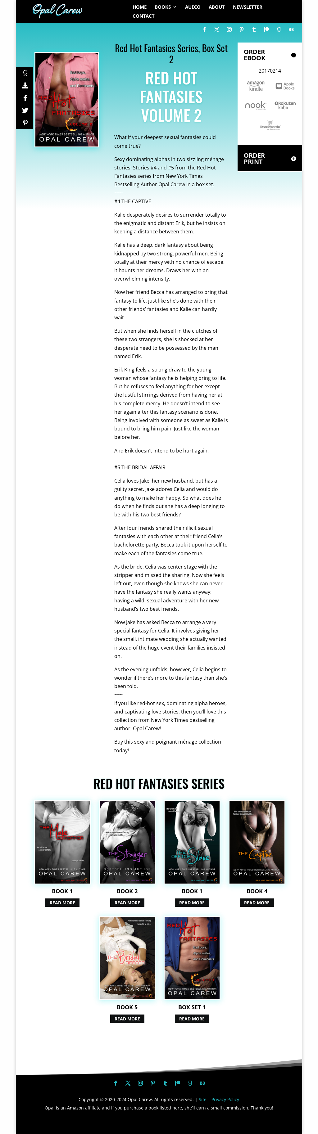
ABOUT (217, 7)
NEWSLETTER (247, 7)
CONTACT (144, 16)
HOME (140, 7)
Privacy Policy (225, 1099)
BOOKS (163, 7)
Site (203, 1099)
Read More (62, 903)
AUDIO (193, 7)
